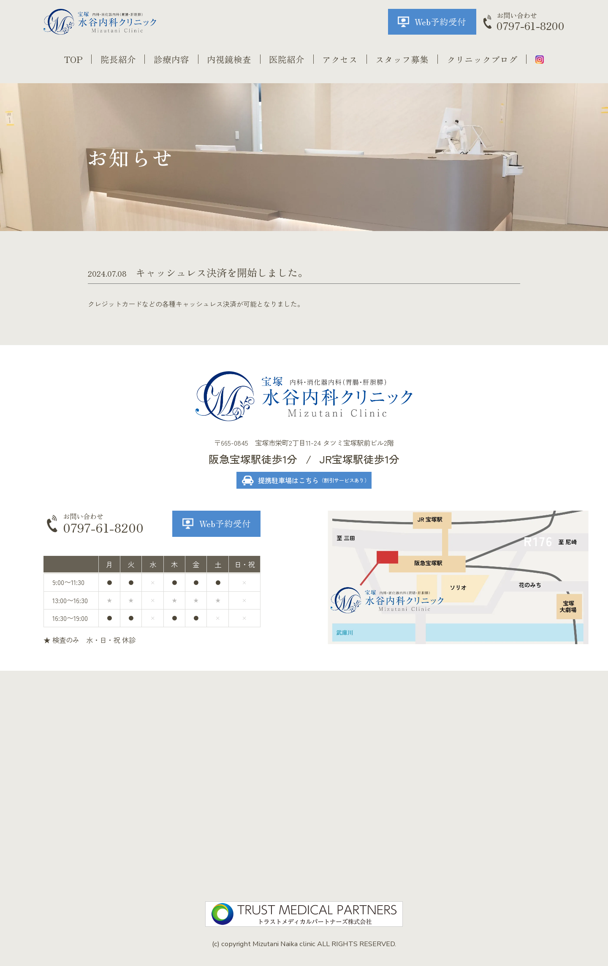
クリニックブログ (482, 59)
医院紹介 (286, 59)
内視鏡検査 (229, 59)
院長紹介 (118, 59)
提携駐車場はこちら (313, 480)
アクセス (340, 59)
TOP (73, 59)
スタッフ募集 (402, 59)
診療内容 (171, 59)
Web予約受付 (440, 21)
